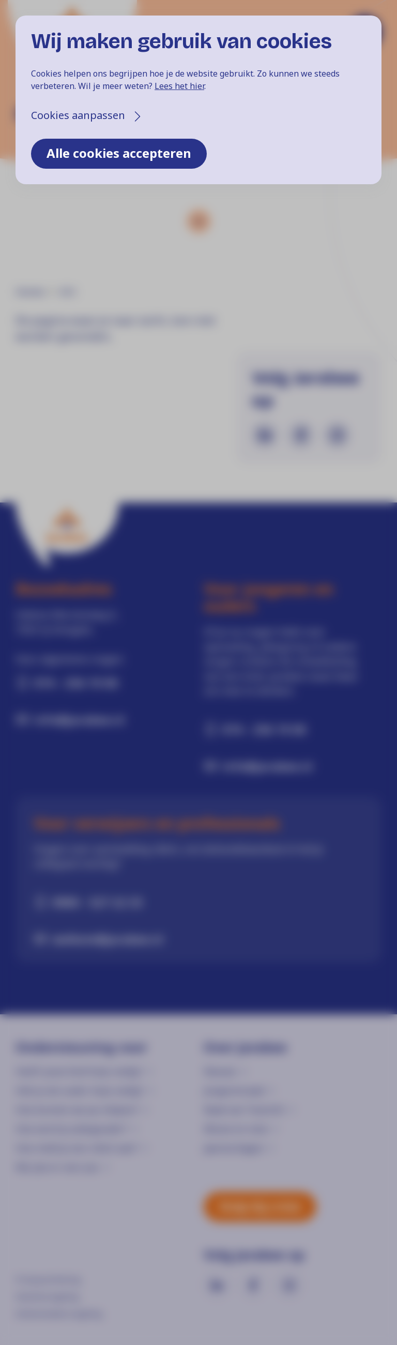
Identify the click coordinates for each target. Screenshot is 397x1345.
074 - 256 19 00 (76, 682)
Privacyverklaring (48, 1279)
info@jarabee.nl (79, 719)
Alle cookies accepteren (119, 152)
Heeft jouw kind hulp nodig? (79, 1071)
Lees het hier (179, 86)
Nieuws (220, 1071)
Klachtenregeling (47, 1296)
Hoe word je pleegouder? (71, 1128)
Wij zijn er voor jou (57, 1167)
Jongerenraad (234, 1090)
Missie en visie (236, 1128)
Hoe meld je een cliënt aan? (77, 1148)
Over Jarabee (245, 1047)
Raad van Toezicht (244, 1109)
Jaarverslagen (234, 1148)
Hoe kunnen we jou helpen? (77, 1109)
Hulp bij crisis (260, 1206)
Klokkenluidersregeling (59, 1313)
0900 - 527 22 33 (97, 902)
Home (30, 292)
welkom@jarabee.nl (107, 938)
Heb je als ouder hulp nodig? (79, 1090)
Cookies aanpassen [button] (78, 115)
